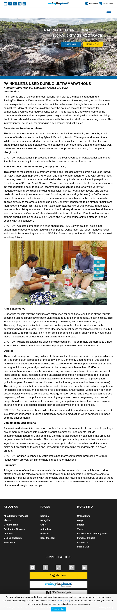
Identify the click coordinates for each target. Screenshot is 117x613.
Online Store (106, 4)
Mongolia (45, 520)
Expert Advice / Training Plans (92, 533)
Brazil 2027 (45, 533)
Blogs (80, 520)
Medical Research (13, 538)
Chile (43, 525)
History (7, 520)
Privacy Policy (63, 600)
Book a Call (83, 547)
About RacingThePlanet (16, 516)
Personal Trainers (86, 538)
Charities (8, 533)
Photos (80, 525)
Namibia (44, 516)
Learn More (70, 44)
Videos (80, 529)
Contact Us (82, 542)
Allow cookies (58, 609)
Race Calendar (47, 538)
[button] (5, 47)
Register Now (92, 44)
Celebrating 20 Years (14, 529)
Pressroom (9, 542)
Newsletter (91, 4)
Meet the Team (11, 525)
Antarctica (45, 529)
